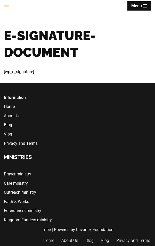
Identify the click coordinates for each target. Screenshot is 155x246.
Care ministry (16, 183)
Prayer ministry (17, 174)
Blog (8, 124)
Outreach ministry (20, 192)
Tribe (46, 229)
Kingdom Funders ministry (28, 219)
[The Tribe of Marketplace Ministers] (6, 6)
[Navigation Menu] (139, 6)
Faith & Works (16, 201)
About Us (12, 115)
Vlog (8, 134)
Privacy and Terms (21, 143)
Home (9, 106)
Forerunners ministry (22, 210)
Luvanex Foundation (94, 229)
